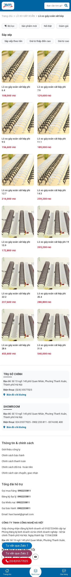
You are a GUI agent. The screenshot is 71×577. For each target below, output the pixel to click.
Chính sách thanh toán (14, 461)
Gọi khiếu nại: (16, 502)
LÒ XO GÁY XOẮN (25, 16)
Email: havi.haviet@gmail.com (18, 514)
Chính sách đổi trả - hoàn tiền (17, 467)
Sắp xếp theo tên (13, 41)
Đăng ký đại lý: (16, 496)
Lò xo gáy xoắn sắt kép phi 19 (53, 241)
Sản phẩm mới (29, 26)
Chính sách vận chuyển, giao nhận (20, 473)
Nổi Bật (48, 26)
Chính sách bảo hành (13, 455)
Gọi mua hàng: (16, 490)
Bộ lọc (10, 26)
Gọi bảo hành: (16, 508)
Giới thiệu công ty (11, 449)
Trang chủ (7, 16)
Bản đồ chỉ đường (14, 394)
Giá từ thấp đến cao (40, 41)
